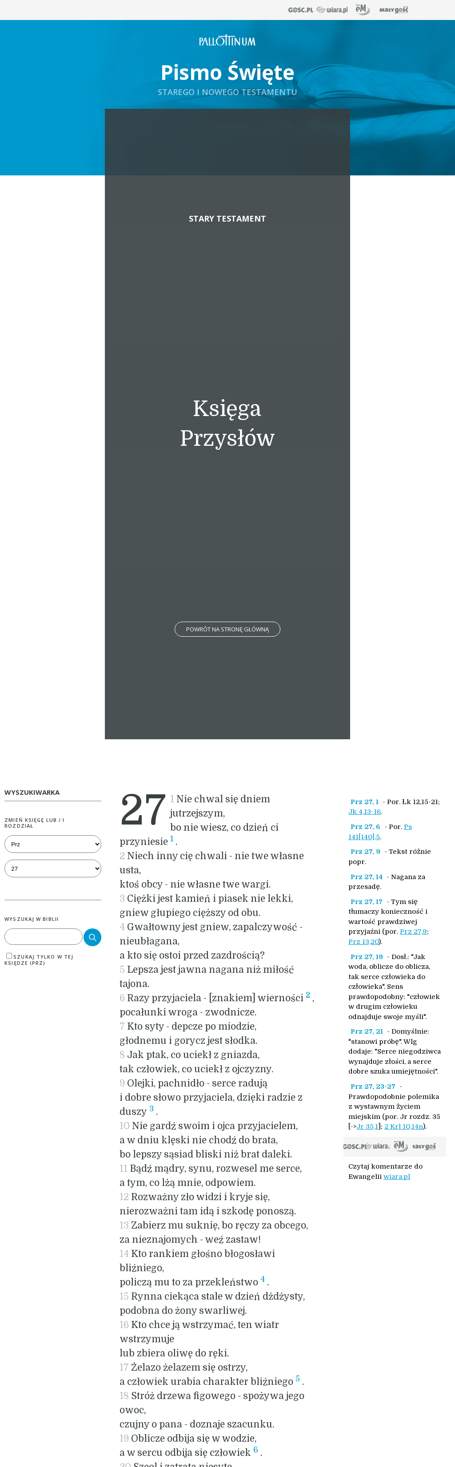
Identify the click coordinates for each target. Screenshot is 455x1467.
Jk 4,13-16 (364, 812)
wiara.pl (396, 1177)
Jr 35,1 (367, 1126)
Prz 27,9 (413, 932)
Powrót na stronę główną (227, 629)
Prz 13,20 (363, 942)
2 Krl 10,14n (403, 1126)
